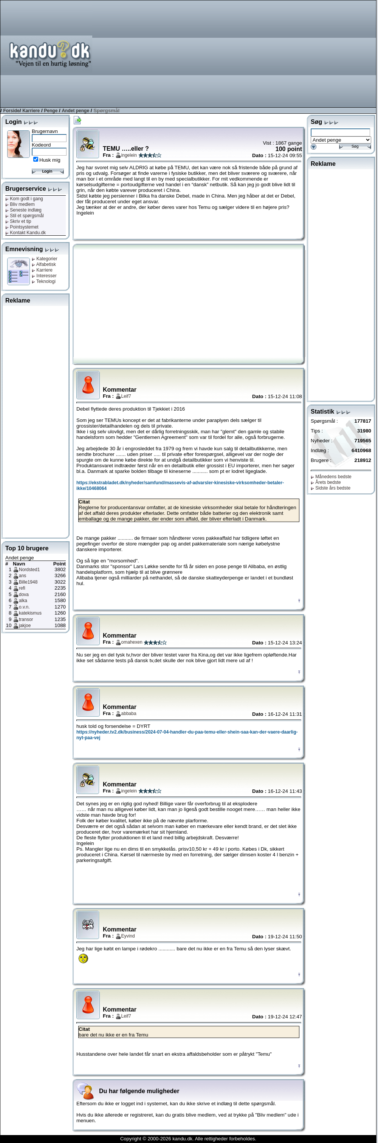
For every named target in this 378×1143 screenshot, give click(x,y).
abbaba (128, 713)
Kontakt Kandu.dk (25, 232)
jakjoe (25, 625)
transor (26, 619)
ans (22, 575)
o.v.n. (24, 607)
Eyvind (128, 936)
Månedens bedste (331, 476)
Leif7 (126, 396)
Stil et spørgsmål (24, 215)
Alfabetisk (44, 264)
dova (24, 594)
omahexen (132, 642)
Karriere (31, 110)
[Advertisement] (271, 53)
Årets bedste (326, 482)
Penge (50, 110)
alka (23, 600)
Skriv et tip (18, 221)
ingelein (129, 155)
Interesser (44, 275)
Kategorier (44, 258)
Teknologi (44, 281)
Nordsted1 (29, 569)
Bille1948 (28, 582)
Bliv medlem (20, 204)
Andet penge (75, 110)
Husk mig (49, 160)
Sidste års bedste (330, 488)
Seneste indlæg (23, 210)
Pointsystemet (22, 227)
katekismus (30, 613)
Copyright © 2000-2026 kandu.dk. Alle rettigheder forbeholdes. (188, 1138)
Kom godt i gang (24, 198)
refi (22, 588)
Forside (11, 110)
